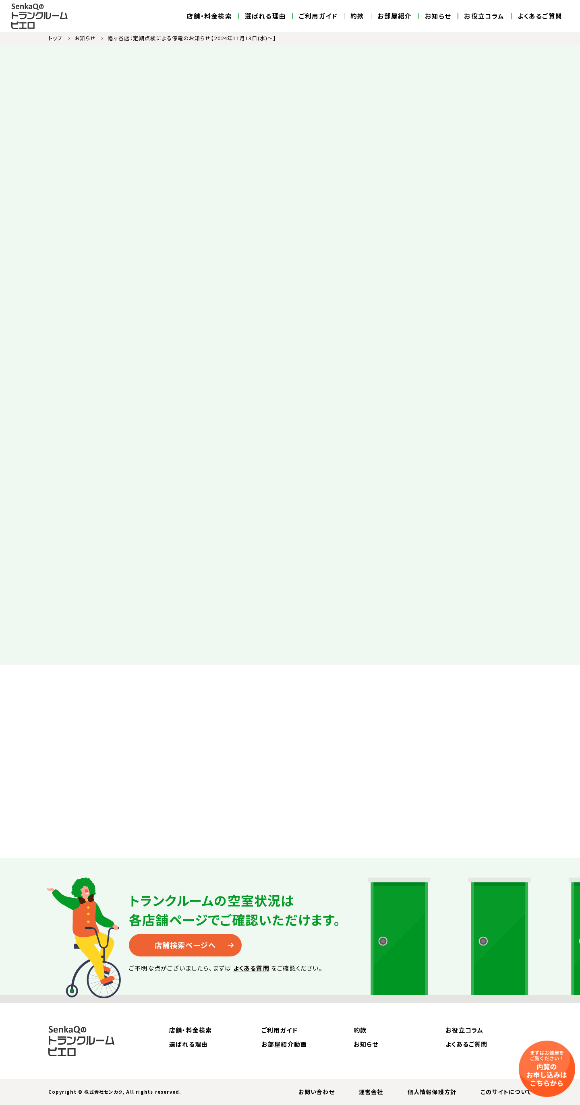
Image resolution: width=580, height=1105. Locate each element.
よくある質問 (251, 968)
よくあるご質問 (540, 16)
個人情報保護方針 (432, 1092)
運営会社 (371, 1092)
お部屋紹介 (394, 16)
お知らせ (438, 16)
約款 (357, 16)
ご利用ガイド (318, 16)
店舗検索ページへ (185, 945)
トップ (55, 38)
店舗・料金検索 (209, 16)
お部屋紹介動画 (284, 1044)
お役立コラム (484, 16)
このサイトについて (506, 1092)
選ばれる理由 (265, 16)
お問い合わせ (316, 1092)
